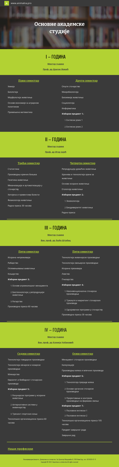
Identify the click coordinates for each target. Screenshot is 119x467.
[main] (59, 28)
